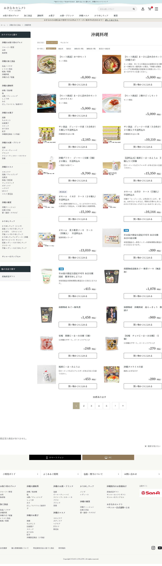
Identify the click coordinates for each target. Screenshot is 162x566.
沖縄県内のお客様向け (117, 486)
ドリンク (56, 502)
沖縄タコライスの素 (133, 366)
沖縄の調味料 (33, 486)
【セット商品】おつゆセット (72, 56)
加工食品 (4, 504)
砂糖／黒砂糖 (32, 491)
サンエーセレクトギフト (116, 494)
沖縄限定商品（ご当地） (36, 537)
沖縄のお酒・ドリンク (63, 486)
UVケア (56, 526)
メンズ (82, 491)
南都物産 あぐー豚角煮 (69, 307)
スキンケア (57, 518)
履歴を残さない (154, 446)
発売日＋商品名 (104, 48)
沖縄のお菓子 (33, 515)
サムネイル (64, 42)
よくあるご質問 (50, 474)
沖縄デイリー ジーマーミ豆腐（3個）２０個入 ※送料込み (77, 159)
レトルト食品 (5, 518)
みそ (28, 502)
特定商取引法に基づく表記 (43, 548)
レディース (84, 494)
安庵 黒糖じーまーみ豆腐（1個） (75, 335)
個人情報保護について (20, 548)
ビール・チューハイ (61, 494)
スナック (30, 529)
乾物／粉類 (4, 521)
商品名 (60, 48)
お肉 (1, 494)
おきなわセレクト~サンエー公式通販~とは (118, 506)
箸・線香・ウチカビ (88, 512)
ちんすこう (31, 523)
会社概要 (3, 548)
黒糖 (28, 521)
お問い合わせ (130, 474)
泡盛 (55, 491)
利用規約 (61, 548)
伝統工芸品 (84, 509)
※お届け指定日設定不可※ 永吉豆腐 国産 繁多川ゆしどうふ (77, 275)
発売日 (68, 48)
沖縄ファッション (87, 507)
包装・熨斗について (93, 474)
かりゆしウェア (87, 486)
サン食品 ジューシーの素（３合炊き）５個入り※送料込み (78, 128)
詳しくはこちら (112, 20)
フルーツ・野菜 (6, 491)
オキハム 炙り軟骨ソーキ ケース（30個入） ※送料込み (76, 231)
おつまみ (30, 532)
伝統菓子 (30, 526)
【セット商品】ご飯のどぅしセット (141, 95)
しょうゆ (30, 500)
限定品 (56, 529)
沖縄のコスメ (59, 512)
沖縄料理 (3, 512)
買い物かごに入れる (77, 84)
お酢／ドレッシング (34, 497)
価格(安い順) (78, 48)
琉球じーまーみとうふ (69, 366)
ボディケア (57, 521)
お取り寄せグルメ (8, 486)
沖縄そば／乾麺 (6, 515)
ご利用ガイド (9, 474)
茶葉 (55, 505)
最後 (123, 405)
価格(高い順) (91, 48)
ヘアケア (56, 523)
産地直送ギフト (113, 491)
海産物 (2, 497)
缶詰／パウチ (5, 509)
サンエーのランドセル (115, 497)
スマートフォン (55, 457)
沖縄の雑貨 (85, 501)
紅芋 (28, 534)
